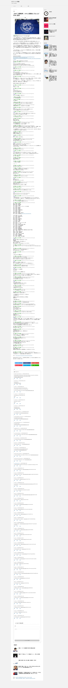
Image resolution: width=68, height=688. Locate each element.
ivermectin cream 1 (22, 534)
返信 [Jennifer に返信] (20, 391)
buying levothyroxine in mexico (24, 523)
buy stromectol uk (22, 578)
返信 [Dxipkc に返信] (20, 515)
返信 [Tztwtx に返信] (20, 500)
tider (14, 402)
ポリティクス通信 (15, 1)
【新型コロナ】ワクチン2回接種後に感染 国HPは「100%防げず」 (53, 71)
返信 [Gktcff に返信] (20, 540)
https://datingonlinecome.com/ (33, 434)
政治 (14, 369)
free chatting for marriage (17, 383)
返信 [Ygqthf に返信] (20, 608)
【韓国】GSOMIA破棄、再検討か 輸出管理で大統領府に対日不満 (25, 678)
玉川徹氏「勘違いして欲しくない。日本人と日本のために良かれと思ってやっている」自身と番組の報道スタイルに (29, 667)
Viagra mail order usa (23, 544)
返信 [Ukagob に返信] (20, 618)
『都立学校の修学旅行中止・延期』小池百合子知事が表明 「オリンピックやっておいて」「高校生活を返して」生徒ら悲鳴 (53, 48)
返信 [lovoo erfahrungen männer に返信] (20, 414)
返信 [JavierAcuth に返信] (20, 397)
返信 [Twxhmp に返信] (20, 491)
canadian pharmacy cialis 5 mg (24, 529)
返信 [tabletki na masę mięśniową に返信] (20, 378)
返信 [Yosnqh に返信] (20, 486)
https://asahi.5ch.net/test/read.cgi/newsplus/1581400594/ (24, 355)
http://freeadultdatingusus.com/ (25, 424)
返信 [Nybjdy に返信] (20, 569)
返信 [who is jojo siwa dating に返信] (20, 435)
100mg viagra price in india (26, 474)
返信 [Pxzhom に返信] (20, 470)
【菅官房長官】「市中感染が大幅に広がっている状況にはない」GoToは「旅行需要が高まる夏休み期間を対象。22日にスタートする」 (29, 673)
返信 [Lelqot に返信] (20, 550)
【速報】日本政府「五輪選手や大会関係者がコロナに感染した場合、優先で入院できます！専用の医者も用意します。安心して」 (53, 79)
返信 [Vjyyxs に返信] (20, 480)
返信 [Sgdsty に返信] (20, 520)
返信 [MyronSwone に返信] (20, 384)
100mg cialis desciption (25, 469)
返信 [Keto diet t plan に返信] (20, 451)
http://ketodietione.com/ (28, 459)
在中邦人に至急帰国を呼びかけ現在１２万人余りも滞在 (24, 677)
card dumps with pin (16, 463)
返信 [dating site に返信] (20, 445)
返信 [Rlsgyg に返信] (20, 574)
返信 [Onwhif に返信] (20, 555)
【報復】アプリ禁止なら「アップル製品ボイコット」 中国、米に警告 (29, 654)
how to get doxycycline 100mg (25, 573)
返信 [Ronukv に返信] (20, 603)
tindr (14, 396)
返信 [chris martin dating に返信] (20, 440)
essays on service (23, 539)
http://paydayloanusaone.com (30, 390)
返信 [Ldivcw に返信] (20, 613)
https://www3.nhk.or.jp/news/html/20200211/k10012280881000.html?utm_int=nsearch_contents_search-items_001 (23, 57)
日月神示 (50, 11)
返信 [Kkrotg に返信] (20, 475)
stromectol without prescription (23, 504)
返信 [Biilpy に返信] (20, 584)
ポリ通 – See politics (34, 684)
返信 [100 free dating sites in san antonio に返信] (20, 420)
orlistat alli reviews (23, 607)
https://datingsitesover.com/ (26, 444)
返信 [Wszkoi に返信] (20, 545)
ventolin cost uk (21, 563)
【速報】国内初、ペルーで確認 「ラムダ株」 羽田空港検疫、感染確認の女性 (53, 55)
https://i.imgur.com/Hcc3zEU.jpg (26, 213)
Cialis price (22, 499)
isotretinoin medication (22, 592)
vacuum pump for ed (20, 509)
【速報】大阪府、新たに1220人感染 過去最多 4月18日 (27, 660)
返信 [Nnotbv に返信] (20, 579)
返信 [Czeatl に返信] (20, 505)
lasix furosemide (22, 558)
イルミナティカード (52, 36)
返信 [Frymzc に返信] (20, 589)
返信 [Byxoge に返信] (20, 510)
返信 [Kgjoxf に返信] (20, 535)
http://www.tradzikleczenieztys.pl (18, 377)
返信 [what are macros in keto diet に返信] (20, 456)
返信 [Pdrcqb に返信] (20, 598)
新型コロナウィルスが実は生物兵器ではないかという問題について (53, 31)
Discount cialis (20, 602)
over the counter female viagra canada (27, 494)
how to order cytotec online (22, 568)
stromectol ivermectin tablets (24, 597)
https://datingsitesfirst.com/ (30, 429)
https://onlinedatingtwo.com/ (28, 439)
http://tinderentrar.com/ (17, 408)
